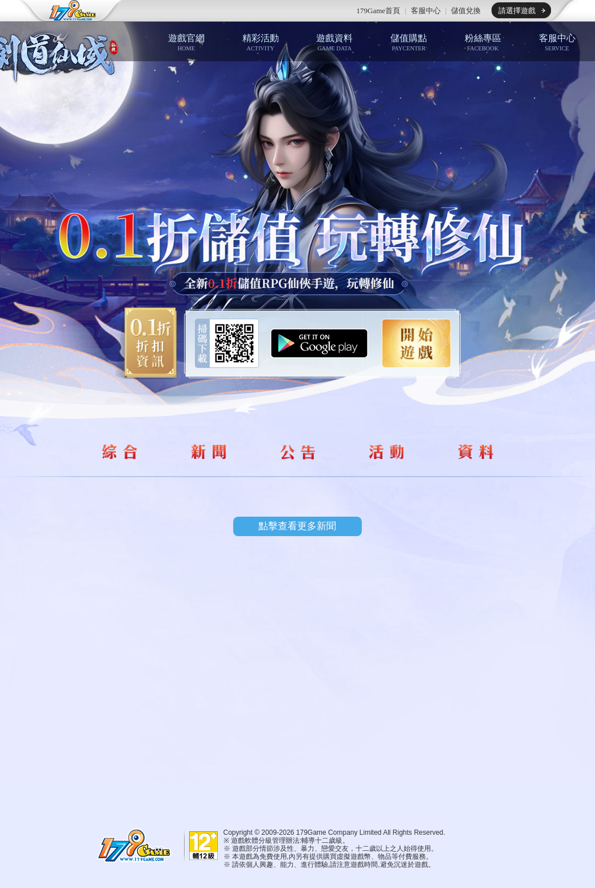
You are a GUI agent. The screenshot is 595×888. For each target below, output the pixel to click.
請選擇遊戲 (517, 10)
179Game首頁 (379, 10)
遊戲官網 (186, 42)
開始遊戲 (416, 343)
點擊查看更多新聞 (297, 526)
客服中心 (426, 10)
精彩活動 (260, 42)
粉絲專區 (483, 42)
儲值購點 (409, 42)
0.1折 (147, 343)
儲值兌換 (466, 10)
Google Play (319, 343)
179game (65, 11)
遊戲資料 (334, 42)
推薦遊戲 (192, 11)
